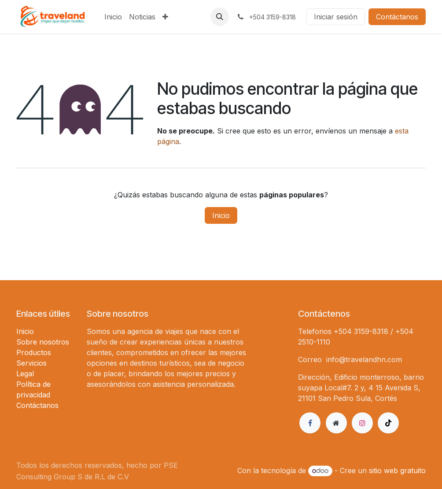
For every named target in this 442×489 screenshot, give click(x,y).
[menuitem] (113, 17)
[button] (219, 16)
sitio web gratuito (397, 470)
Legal (25, 373)
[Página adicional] (336, 422)
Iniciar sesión (335, 16)
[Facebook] (309, 422)
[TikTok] (388, 422)
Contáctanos (397, 16)
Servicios (31, 363)
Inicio (221, 215)
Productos (33, 352)
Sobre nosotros (42, 341)
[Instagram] (362, 422)
